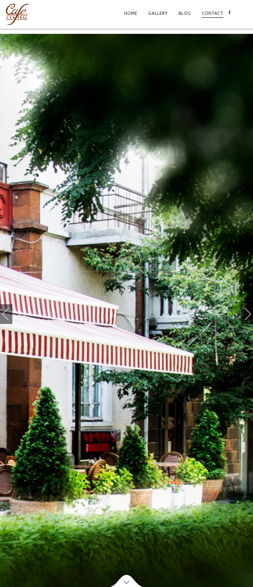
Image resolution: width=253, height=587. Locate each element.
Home (130, 13)
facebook (234, 15)
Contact (212, 13)
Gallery (158, 13)
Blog (185, 13)
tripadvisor (244, 15)
